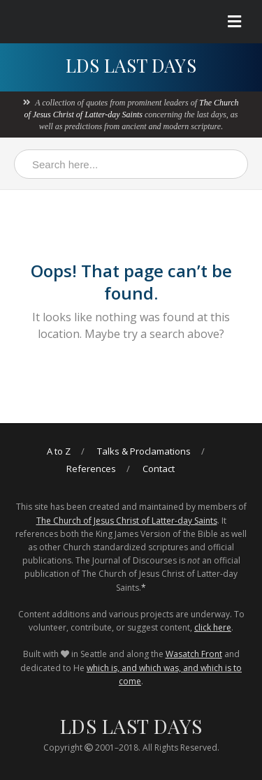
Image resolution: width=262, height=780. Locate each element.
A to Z (59, 451)
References (91, 468)
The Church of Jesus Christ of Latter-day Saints (126, 521)
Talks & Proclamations (144, 451)
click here (212, 627)
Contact (159, 468)
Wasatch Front (194, 654)
